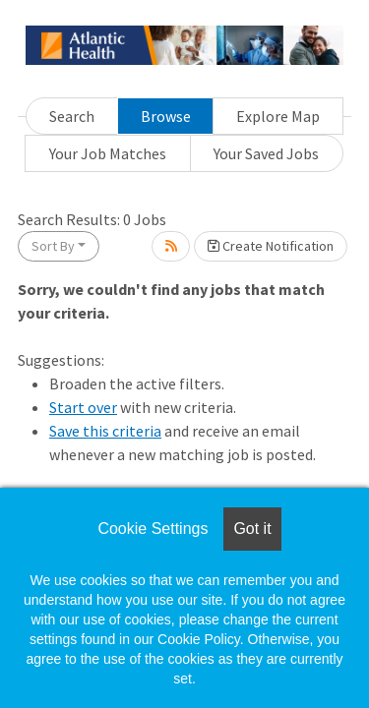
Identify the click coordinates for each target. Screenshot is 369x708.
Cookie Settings (152, 528)
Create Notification (271, 246)
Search (71, 116)
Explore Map (278, 116)
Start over (83, 407)
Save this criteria (105, 431)
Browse (166, 116)
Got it (252, 528)
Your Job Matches (107, 153)
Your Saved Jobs (266, 153)
